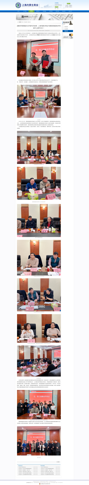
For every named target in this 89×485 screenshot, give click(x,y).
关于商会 (25, 11)
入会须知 (66, 5)
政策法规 (57, 11)
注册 (57, 8)
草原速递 (44, 11)
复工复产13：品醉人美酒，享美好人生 (25, 471)
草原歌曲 (51, 11)
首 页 (18, 11)
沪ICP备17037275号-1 (52, 481)
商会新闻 (31, 11)
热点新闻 (66, 28)
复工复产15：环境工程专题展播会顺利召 (25, 468)
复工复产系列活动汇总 (22, 467)
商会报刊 (63, 11)
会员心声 (70, 11)
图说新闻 (66, 26)
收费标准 (70, 5)
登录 (55, 8)
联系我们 (70, 6)
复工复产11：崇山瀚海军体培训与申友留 (25, 474)
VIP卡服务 (66, 6)
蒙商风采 (38, 11)
